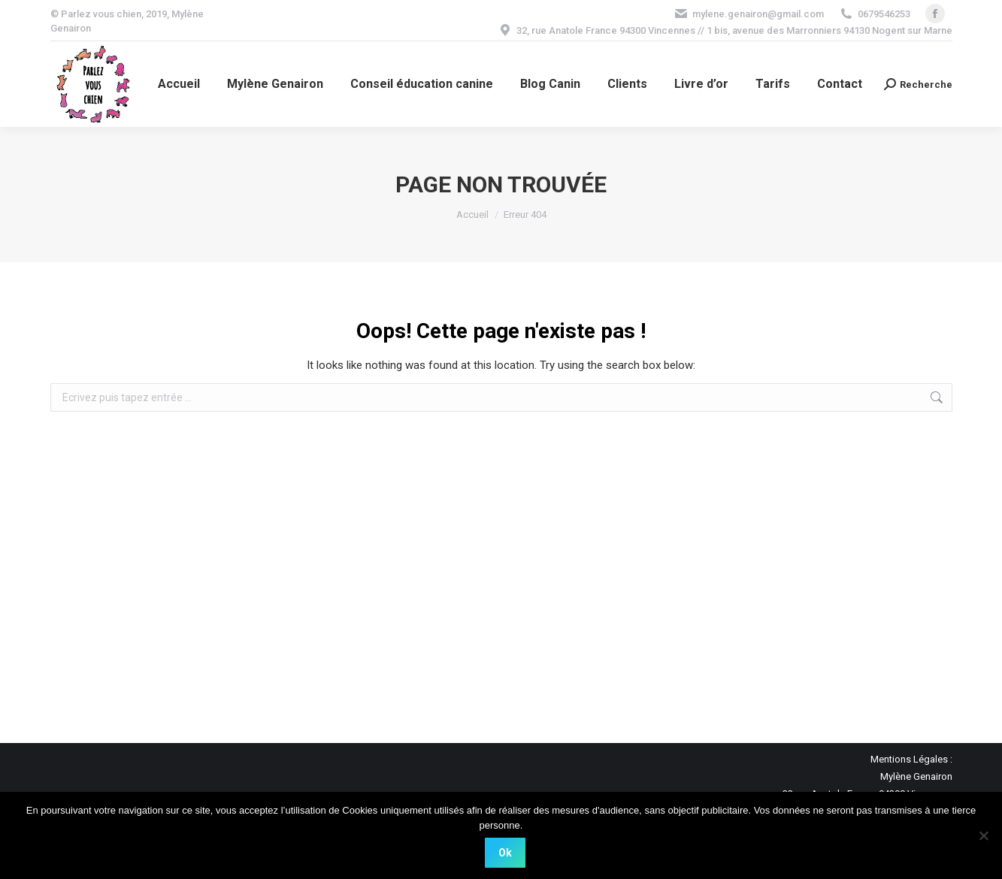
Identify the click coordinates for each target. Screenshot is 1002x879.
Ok (505, 853)
